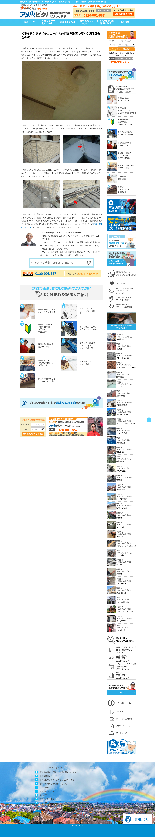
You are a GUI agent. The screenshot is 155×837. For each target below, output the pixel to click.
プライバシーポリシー (49, 799)
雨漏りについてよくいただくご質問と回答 (57, 780)
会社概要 (125, 22)
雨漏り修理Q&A (67, 22)
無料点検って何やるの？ (86, 22)
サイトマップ (45, 803)
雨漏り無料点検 (46, 776)
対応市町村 (44, 787)
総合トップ (29, 22)
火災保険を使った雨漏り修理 (105, 22)
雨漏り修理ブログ (47, 791)
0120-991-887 (45, 274)
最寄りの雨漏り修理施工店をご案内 (54, 784)
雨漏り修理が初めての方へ (48, 22)
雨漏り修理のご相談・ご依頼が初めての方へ (58, 772)
